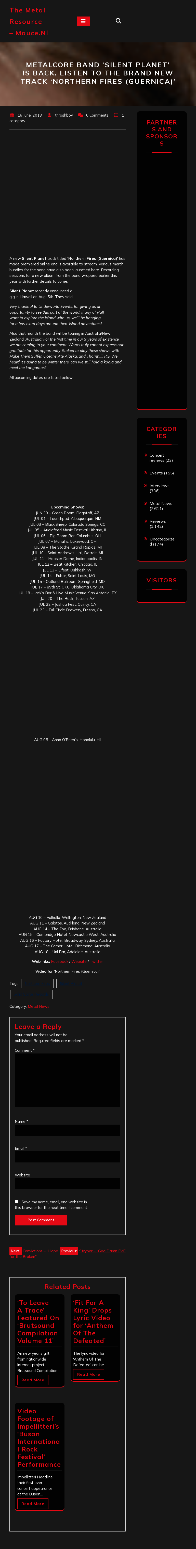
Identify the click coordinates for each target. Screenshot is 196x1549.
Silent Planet (71, 983)
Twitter (96, 961)
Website (79, 961)
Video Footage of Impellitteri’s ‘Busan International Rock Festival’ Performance (39, 1437)
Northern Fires (37, 983)
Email (21, 1148)
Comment (25, 1050)
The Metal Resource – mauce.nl (28, 21)
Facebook (59, 961)
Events (156, 472)
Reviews (158, 521)
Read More (32, 1380)
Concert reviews (157, 458)
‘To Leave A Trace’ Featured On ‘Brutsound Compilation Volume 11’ (38, 1322)
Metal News (38, 1006)
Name (21, 1121)
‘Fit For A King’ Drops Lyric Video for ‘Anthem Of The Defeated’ (93, 1322)
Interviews (159, 485)
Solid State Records (31, 994)
